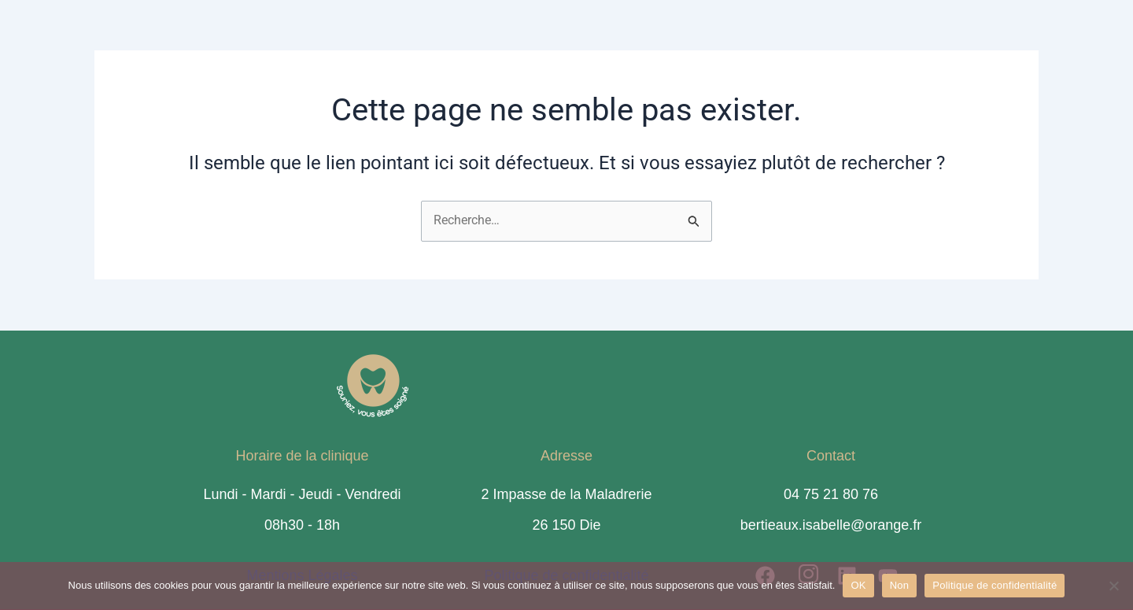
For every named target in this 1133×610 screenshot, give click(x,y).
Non (900, 585)
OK (858, 585)
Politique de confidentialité (994, 585)
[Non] (1113, 585)
